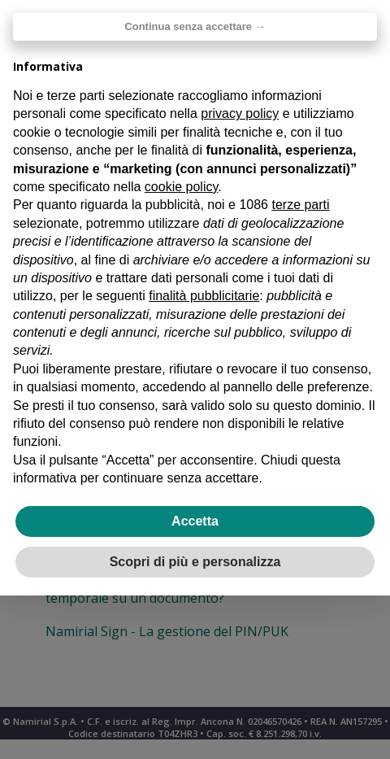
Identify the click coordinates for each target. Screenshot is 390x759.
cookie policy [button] (181, 187)
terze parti (300, 205)
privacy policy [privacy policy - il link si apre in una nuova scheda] (240, 113)
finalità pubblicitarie (204, 296)
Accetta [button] (195, 521)
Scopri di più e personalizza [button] (195, 562)
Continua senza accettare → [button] (194, 26)
